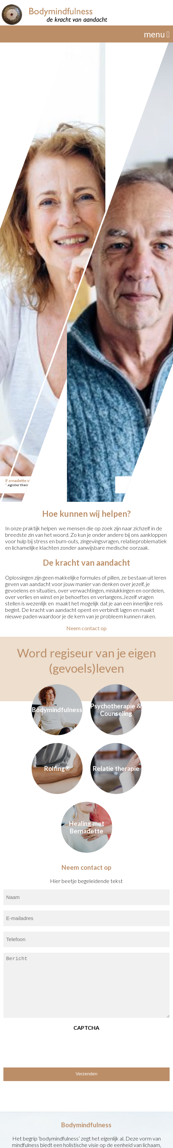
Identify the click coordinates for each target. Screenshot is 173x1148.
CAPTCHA (86, 1027)
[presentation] (55, 1047)
